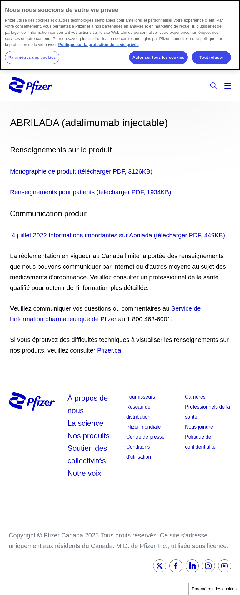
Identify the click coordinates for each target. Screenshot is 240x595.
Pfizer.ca (109, 350)
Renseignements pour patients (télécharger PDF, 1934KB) (90, 192)
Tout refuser (211, 57)
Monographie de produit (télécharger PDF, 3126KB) (81, 171)
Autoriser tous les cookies (158, 57)
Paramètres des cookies (214, 589)
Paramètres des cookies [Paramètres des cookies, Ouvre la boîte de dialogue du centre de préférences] (32, 57)
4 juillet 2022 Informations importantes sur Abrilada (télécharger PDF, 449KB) (117, 235)
